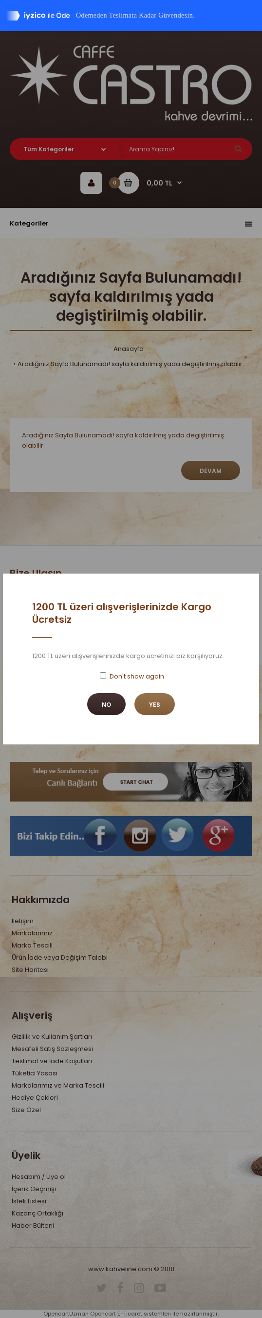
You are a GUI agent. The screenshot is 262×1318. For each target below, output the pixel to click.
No (106, 704)
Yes (154, 704)
